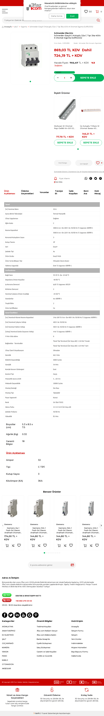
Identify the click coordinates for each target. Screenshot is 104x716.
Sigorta (24, 27)
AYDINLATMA (7, 627)
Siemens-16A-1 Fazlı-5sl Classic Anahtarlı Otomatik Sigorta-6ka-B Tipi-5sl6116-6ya (65, 530)
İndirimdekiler (77, 643)
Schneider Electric (63, 33)
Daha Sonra (56, 16)
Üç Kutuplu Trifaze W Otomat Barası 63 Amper (89, 127)
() (88, 11)
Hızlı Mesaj (97, 192)
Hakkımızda (76, 656)
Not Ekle (58, 182)
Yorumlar (44, 192)
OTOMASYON (8, 664)
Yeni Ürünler (76, 639)
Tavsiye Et (59, 192)
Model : (88, 43)
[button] (30, 81)
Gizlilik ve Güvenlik (44, 656)
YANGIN (5, 652)
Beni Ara (86, 192)
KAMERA (5, 648)
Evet (72, 16)
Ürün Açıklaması (9, 192)
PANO (4, 656)
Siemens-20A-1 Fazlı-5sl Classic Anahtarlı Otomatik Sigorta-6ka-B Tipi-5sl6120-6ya (91, 530)
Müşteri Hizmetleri (79, 648)
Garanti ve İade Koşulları (46, 652)
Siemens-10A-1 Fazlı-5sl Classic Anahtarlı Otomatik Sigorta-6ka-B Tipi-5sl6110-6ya (39, 530)
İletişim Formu (77, 631)
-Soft (36, 713)
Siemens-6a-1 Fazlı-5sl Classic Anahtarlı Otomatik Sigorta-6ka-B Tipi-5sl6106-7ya (13, 530)
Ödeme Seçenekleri (27, 192)
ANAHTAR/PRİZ (8, 631)
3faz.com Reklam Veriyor (47, 631)
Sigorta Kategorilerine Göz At (93, 172)
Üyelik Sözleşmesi (44, 643)
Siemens (8, 524)
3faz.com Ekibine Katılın (46, 635)
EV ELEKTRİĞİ (8, 635)
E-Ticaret (43, 713)
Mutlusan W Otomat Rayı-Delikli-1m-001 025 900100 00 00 (64, 127)
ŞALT (16, 27)
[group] (30, 55)
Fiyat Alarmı (62, 178)
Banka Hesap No (43, 639)
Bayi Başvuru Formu (79, 652)
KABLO (5, 660)
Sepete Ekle (88, 77)
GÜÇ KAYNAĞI (7, 643)
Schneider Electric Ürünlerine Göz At (68, 172)
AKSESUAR (6, 668)
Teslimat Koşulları (44, 627)
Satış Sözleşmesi (43, 648)
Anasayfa (7, 27)
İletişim (74, 635)
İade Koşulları (73, 192)
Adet (58, 72)
